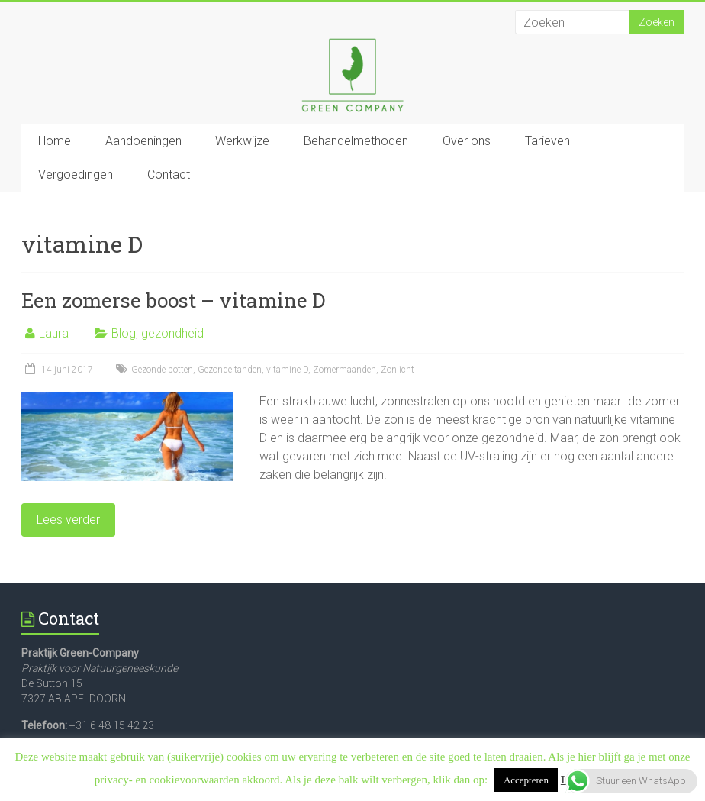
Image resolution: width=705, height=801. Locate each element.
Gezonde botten (162, 369)
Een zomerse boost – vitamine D (173, 300)
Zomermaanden (344, 369)
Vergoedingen (75, 174)
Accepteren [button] (526, 780)
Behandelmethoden (356, 141)
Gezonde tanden (230, 369)
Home (54, 141)
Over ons (467, 141)
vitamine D (287, 369)
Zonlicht (397, 369)
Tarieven (547, 141)
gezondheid (172, 333)
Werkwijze (242, 141)
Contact (168, 174)
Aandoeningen (143, 141)
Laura (54, 333)
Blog (123, 333)
